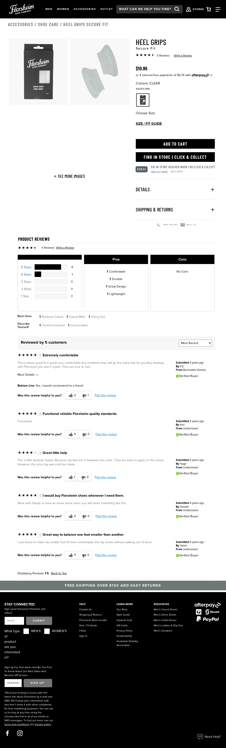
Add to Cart (175, 143)
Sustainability (124, 635)
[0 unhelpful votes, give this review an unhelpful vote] (85, 434)
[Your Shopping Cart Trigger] (208, 9)
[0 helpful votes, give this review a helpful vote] (71, 395)
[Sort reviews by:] (195, 343)
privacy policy (43, 724)
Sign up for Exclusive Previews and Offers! (24, 610)
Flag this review (105, 395)
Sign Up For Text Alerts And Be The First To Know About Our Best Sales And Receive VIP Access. (28, 671)
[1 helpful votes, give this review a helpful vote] (71, 477)
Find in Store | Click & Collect (175, 157)
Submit (39, 620)
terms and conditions (16, 724)
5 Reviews (163, 55)
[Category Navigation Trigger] (218, 9)
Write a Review (183, 55)
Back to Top (59, 573)
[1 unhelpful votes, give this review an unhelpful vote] (84, 395)
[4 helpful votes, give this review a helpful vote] (71, 555)
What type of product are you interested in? (12, 644)
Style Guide (123, 614)
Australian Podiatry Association (127, 643)
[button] (49, 9)
